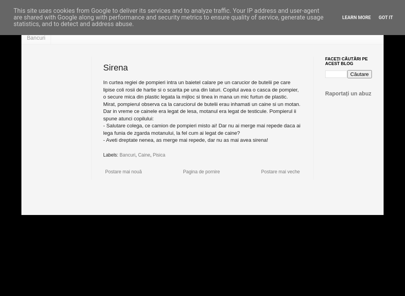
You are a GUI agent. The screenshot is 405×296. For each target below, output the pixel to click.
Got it (386, 17)
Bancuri (36, 38)
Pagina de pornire (201, 171)
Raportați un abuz (348, 93)
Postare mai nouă (123, 171)
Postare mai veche (280, 171)
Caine (144, 155)
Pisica (159, 155)
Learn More (356, 17)
